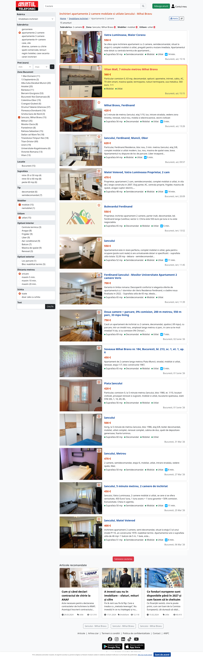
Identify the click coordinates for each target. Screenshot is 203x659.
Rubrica (21, 14)
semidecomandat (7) (32, 195)
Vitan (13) (26, 155)
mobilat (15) (28, 204)
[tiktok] (129, 639)
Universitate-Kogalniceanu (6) (36, 148)
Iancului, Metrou (115, 453)
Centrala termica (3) (31, 227)
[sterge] (83, 27)
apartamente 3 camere (33, 36)
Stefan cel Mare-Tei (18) (32, 134)
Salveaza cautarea (123, 559)
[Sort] (181, 18)
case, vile (26, 43)
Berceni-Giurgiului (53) (32, 93)
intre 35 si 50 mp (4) (31, 175)
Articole (81, 633)
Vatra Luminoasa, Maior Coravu (125, 35)
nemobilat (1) (28, 208)
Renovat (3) (27, 251)
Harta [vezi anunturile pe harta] (174, 18)
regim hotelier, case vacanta (35, 53)
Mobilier (21, 200)
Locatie (21, 161)
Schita (20, 289)
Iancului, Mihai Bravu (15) (33, 117)
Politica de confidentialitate (136, 633)
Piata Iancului (113, 383)
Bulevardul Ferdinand (118, 206)
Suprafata (22, 171)
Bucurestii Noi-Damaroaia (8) (35, 96)
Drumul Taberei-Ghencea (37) (35, 107)
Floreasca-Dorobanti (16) (33, 110)
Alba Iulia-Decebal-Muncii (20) (36, 82)
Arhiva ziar (93, 633)
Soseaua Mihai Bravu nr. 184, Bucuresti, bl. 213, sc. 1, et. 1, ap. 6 (144, 350)
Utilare (21, 213)
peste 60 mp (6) (29, 182)
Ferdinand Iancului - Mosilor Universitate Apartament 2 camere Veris (140, 276)
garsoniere (27, 29)
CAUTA (50, 306)
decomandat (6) (29, 191)
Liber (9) (26, 237)
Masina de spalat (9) (32, 247)
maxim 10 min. (29, 280)
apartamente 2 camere (33, 32)
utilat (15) (26, 217)
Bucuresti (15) (28, 165)
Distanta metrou (26, 269)
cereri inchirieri (29, 56)
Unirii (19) (26, 144)
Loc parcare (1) (29, 260)
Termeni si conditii (111, 633)
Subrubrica (22, 24)
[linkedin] (123, 639)
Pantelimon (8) (28, 127)
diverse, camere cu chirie (34, 46)
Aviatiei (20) (27, 86)
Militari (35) (26, 120)
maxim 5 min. (28, 277)
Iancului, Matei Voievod (119, 520)
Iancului (109, 241)
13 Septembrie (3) (30, 79)
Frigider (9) (27, 234)
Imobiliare (123, 614)
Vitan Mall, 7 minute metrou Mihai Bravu (131, 69)
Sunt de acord (162, 654)
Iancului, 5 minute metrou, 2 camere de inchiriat (136, 486)
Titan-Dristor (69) (29, 141)
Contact (157, 633)
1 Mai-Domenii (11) (30, 76)
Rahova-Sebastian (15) (32, 131)
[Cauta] (143, 6)
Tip (19, 187)
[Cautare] (92, 6)
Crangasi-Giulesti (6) (31, 103)
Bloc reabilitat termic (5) (33, 264)
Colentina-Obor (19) (31, 100)
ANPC (166, 633)
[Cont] (179, 6)
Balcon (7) (27, 244)
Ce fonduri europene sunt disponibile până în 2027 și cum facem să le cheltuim (164, 595)
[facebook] (110, 639)
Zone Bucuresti (25, 72)
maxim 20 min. (29, 284)
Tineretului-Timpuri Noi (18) (35, 138)
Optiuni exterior (25, 256)
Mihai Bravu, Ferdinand (119, 105)
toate (24, 293)
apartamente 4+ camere (34, 39)
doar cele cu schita (31, 297)
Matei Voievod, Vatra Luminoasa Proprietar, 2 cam (137, 172)
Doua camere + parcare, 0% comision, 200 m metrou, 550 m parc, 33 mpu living (142, 313)
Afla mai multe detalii (145, 655)
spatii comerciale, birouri (34, 49)
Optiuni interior (25, 223)
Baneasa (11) (27, 89)
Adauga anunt (161, 6)
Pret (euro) (23, 62)
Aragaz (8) (27, 230)
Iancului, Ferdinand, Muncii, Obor (126, 138)
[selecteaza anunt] (99, 34)
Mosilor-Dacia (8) (29, 124)
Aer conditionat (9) (31, 240)
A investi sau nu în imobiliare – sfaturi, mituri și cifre (121, 595)
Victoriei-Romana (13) (31, 151)
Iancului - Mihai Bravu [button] (95, 626)
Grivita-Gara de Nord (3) (33, 113)
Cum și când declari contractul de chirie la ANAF (76, 595)
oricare (25, 273)
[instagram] (116, 639)
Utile (80, 614)
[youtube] (136, 639)
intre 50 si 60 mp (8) (31, 178)
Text (19, 302)
